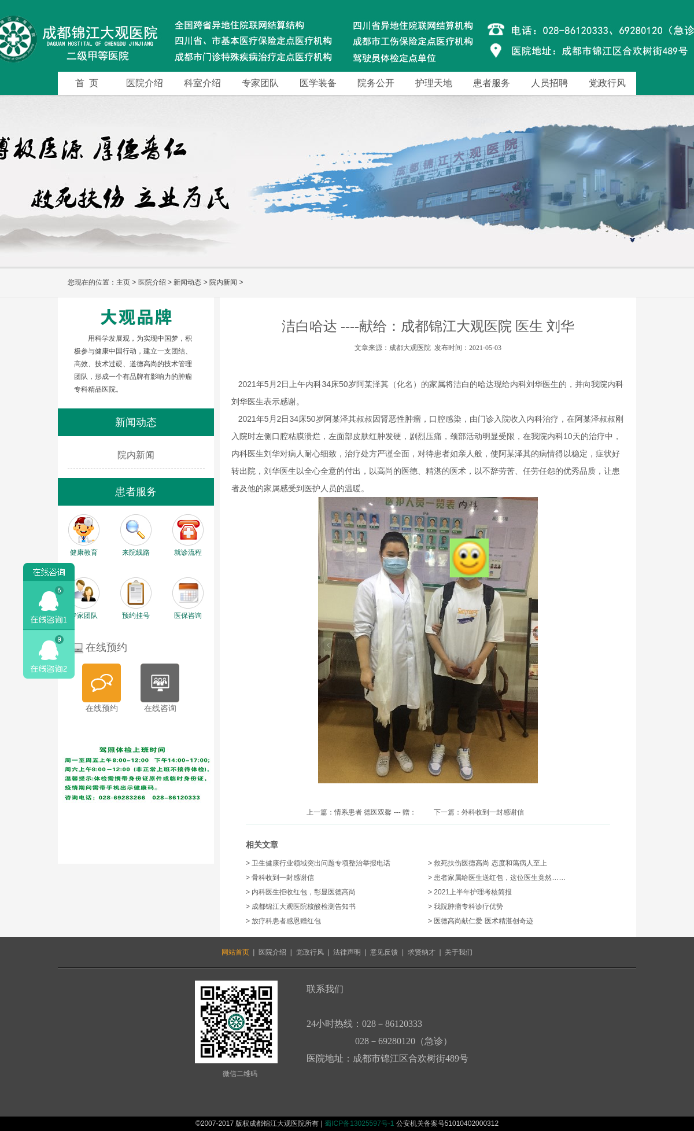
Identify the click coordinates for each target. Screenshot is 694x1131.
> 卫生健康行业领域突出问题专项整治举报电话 (318, 863)
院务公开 (375, 83)
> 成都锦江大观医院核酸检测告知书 (301, 906)
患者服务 (491, 83)
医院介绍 (144, 83)
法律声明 (347, 952)
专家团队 (260, 83)
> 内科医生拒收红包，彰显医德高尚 (301, 892)
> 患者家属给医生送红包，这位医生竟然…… (497, 878)
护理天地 (433, 83)
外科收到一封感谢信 (493, 812)
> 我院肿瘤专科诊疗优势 (465, 906)
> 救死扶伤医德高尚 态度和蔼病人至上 (487, 863)
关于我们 (458, 952)
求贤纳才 (421, 952)
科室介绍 (202, 83)
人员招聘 (549, 83)
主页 (123, 282)
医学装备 (318, 83)
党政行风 (607, 83)
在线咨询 (160, 708)
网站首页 (235, 952)
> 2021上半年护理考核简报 (470, 892)
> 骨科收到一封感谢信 (280, 878)
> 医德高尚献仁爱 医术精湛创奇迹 (480, 921)
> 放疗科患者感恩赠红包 (283, 921)
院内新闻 (223, 282)
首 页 (86, 83)
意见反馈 (384, 952)
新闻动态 (187, 282)
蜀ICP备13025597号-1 (359, 1123)
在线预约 (102, 708)
